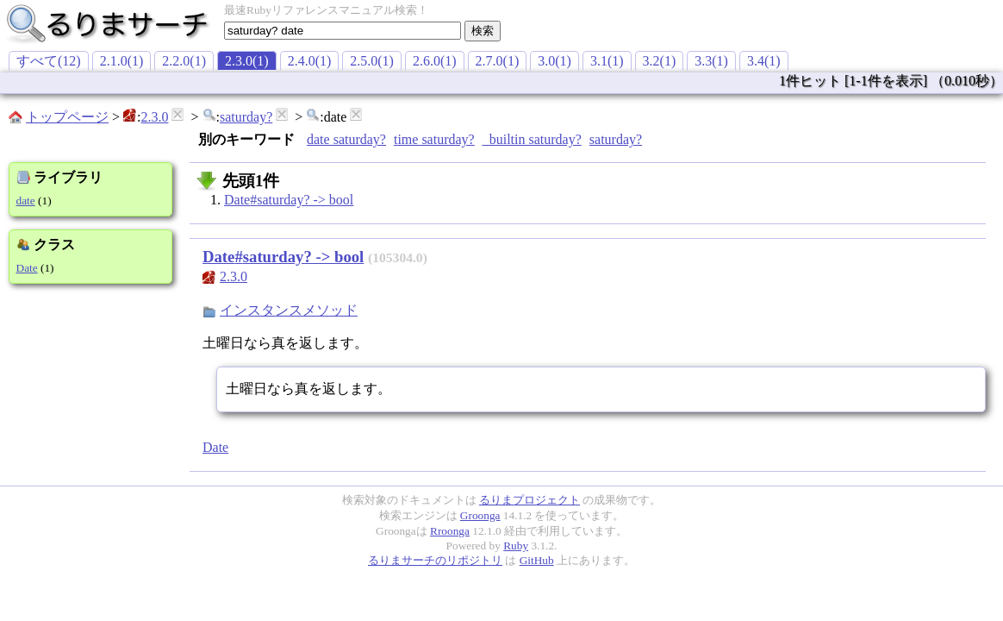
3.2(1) (659, 60)
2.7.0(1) (498, 60)
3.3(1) (711, 60)
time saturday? (434, 139)
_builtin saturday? (532, 139)
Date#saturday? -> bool (288, 199)
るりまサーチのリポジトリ (435, 560)
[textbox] (342, 31)
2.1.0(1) (122, 60)
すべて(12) (48, 60)
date (25, 200)
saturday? (246, 117)
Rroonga (450, 530)
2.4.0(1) (310, 60)
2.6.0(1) (435, 60)
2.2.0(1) (184, 60)
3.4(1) (764, 60)
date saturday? (346, 139)
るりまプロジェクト (529, 499)
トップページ (67, 117)
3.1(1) (607, 60)
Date (27, 267)
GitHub (537, 560)
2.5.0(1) (372, 60)
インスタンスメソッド (289, 310)
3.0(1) (554, 60)
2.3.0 (154, 117)
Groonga (480, 515)
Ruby (515, 545)
